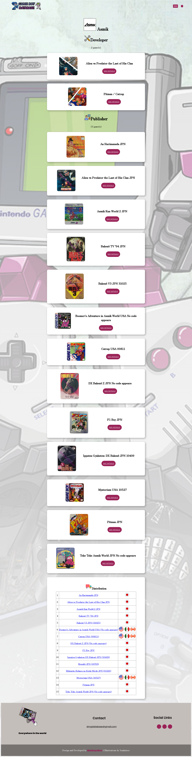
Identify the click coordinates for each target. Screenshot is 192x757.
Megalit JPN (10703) (88, 663)
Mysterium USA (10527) (89, 677)
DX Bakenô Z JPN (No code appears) (88, 643)
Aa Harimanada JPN (88, 595)
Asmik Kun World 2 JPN (88, 608)
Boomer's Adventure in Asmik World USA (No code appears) (88, 629)
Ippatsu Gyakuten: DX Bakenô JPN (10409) (88, 657)
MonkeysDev (94, 750)
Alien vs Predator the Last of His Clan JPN (88, 601)
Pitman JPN (88, 684)
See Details (109, 71)
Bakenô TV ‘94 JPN (88, 615)
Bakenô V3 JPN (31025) (88, 622)
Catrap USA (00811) (88, 636)
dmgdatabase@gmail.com (102, 726)
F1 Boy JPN (88, 650)
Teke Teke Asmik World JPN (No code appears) (88, 691)
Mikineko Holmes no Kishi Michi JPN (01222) (88, 670)
